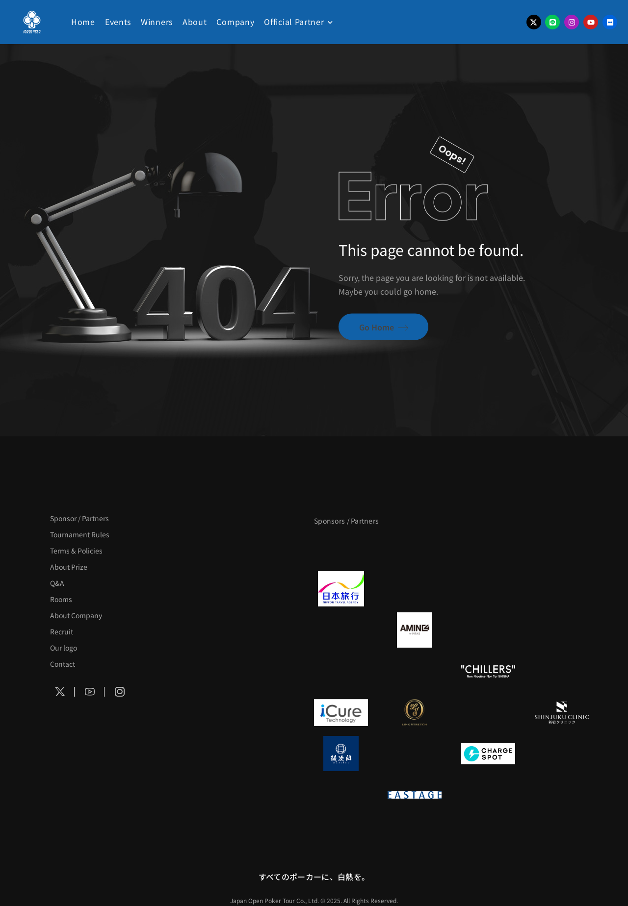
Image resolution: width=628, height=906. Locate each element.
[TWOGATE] (488, 589)
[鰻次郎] (341, 754)
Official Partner (294, 21)
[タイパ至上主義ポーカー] (561, 548)
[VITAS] (414, 630)
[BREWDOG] (561, 589)
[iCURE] (341, 712)
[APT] (341, 548)
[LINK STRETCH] (414, 712)
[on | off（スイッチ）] (341, 795)
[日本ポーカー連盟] (488, 795)
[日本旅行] (341, 589)
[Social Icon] (60, 691)
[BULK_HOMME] (561, 671)
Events (118, 21)
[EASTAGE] (414, 795)
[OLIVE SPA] (488, 712)
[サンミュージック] (488, 548)
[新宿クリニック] (561, 712)
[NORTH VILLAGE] (414, 754)
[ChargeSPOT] (488, 754)
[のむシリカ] (341, 671)
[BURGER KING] (341, 630)
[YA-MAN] (561, 630)
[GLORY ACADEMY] (414, 589)
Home (83, 21)
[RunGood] (414, 671)
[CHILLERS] (488, 671)
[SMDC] (561, 754)
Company (235, 21)
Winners (157, 21)
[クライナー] (488, 630)
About (195, 21)
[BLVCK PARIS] (414, 548)
